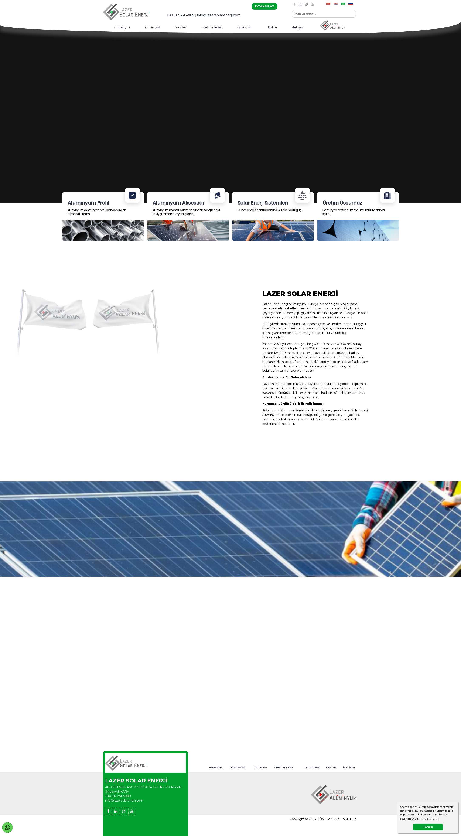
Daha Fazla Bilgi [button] (430, 818)
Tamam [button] (428, 827)
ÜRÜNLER (260, 767)
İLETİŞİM (349, 767)
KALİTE (331, 767)
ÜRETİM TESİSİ (284, 767)
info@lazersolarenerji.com (124, 800)
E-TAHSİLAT (264, 6)
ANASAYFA (216, 767)
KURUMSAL (152, 27)
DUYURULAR (310, 767)
